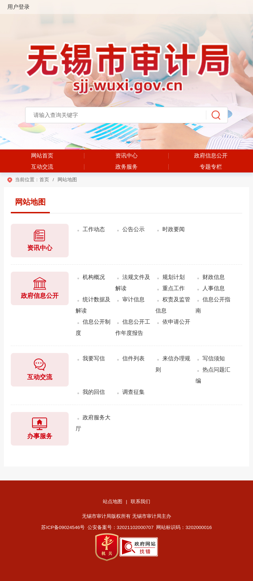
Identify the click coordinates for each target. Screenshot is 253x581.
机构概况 (94, 277)
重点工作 (173, 288)
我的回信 (94, 392)
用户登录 (18, 7)
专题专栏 (211, 167)
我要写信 (94, 358)
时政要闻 (173, 229)
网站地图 (30, 202)
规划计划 (173, 277)
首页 (44, 179)
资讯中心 (126, 156)
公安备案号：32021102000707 (120, 527)
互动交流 (42, 167)
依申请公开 (176, 322)
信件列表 (133, 358)
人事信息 (213, 288)
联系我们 (140, 501)
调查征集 (133, 392)
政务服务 (126, 167)
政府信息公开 (211, 156)
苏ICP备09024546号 (63, 527)
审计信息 (133, 299)
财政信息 (213, 277)
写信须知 (213, 358)
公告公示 (133, 229)
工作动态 (94, 229)
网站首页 (42, 156)
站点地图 (112, 501)
